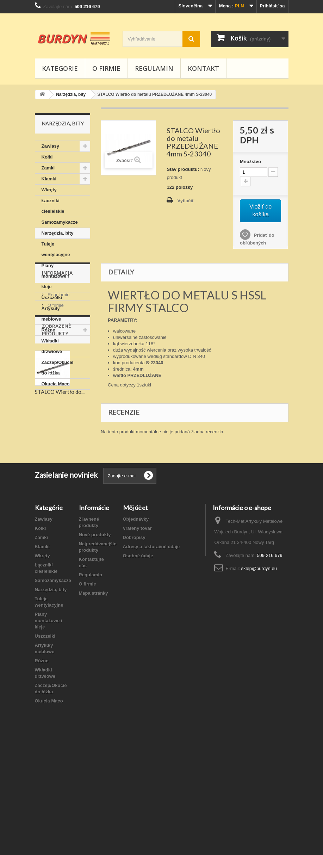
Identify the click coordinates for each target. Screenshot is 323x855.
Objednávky (136, 628)
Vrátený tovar (137, 637)
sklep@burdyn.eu (259, 678)
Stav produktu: (183, 169)
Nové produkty (95, 644)
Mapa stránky (93, 702)
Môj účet (135, 617)
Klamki (49, 178)
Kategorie (60, 68)
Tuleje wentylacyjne (56, 249)
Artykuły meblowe (51, 314)
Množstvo (250, 161)
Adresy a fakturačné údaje (151, 656)
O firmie (106, 68)
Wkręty (49, 189)
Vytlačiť (185, 200)
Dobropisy (134, 647)
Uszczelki (52, 297)
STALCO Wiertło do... (60, 532)
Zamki (48, 168)
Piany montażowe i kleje (55, 276)
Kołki (47, 157)
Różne (48, 330)
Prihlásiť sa (272, 5)
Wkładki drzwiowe (52, 346)
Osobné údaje (138, 665)
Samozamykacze (60, 222)
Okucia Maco (56, 383)
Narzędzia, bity (58, 233)
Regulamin (154, 68)
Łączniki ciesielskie (53, 206)
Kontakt (203, 68)
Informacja (57, 410)
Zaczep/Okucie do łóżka (58, 368)
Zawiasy (51, 146)
